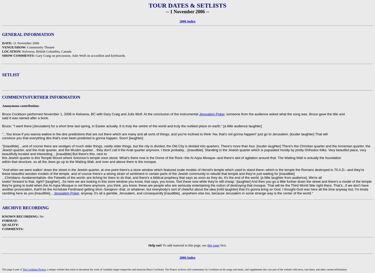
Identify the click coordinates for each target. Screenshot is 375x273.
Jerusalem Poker (211, 114)
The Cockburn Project (34, 269)
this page (213, 245)
